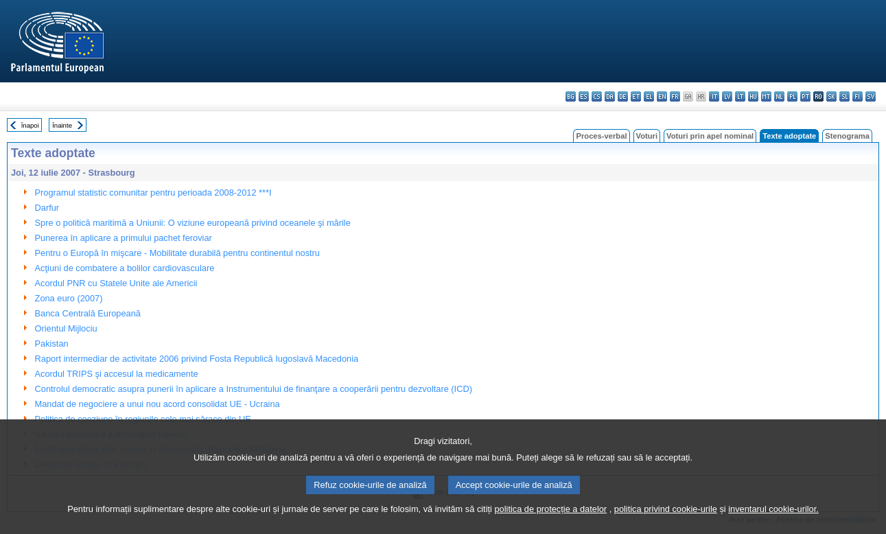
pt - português (805, 96)
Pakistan (52, 343)
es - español (584, 96)
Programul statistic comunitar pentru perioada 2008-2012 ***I (153, 192)
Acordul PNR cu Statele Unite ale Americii (116, 283)
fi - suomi (857, 96)
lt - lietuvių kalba (740, 96)
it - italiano (714, 96)
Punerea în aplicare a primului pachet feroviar (123, 238)
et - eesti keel (636, 96)
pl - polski (792, 96)
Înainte (62, 125)
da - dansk (610, 96)
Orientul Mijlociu (66, 328)
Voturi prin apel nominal (710, 136)
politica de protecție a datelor (550, 525)
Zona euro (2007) (69, 298)
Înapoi (30, 125)
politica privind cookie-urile (665, 525)
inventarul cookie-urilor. (773, 525)
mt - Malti (766, 96)
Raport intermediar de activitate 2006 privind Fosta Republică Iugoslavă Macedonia (197, 358)
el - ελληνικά (649, 96)
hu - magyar (753, 96)
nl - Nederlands (779, 96)
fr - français (675, 96)
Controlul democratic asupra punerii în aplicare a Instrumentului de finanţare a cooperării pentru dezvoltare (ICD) (253, 389)
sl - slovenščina (844, 96)
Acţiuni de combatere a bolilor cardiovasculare (125, 268)
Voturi (647, 136)
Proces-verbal (601, 136)
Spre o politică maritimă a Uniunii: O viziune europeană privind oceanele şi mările (193, 223)
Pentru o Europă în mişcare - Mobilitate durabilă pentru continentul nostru (177, 253)
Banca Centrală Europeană (88, 313)
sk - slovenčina (831, 96)
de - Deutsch (623, 96)
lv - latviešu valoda (727, 96)
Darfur (47, 207)
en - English (662, 96)
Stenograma (847, 136)
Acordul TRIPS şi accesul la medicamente (116, 374)
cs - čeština (597, 96)
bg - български (571, 96)
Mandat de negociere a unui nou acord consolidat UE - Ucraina (157, 404)
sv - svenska (870, 96)
